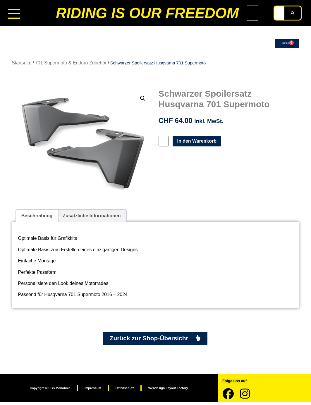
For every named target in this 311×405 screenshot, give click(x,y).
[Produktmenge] (165, 143)
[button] (143, 100)
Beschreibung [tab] (37, 217)
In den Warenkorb (199, 142)
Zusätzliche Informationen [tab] (92, 217)
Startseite (22, 64)
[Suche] (292, 13)
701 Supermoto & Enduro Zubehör (71, 64)
